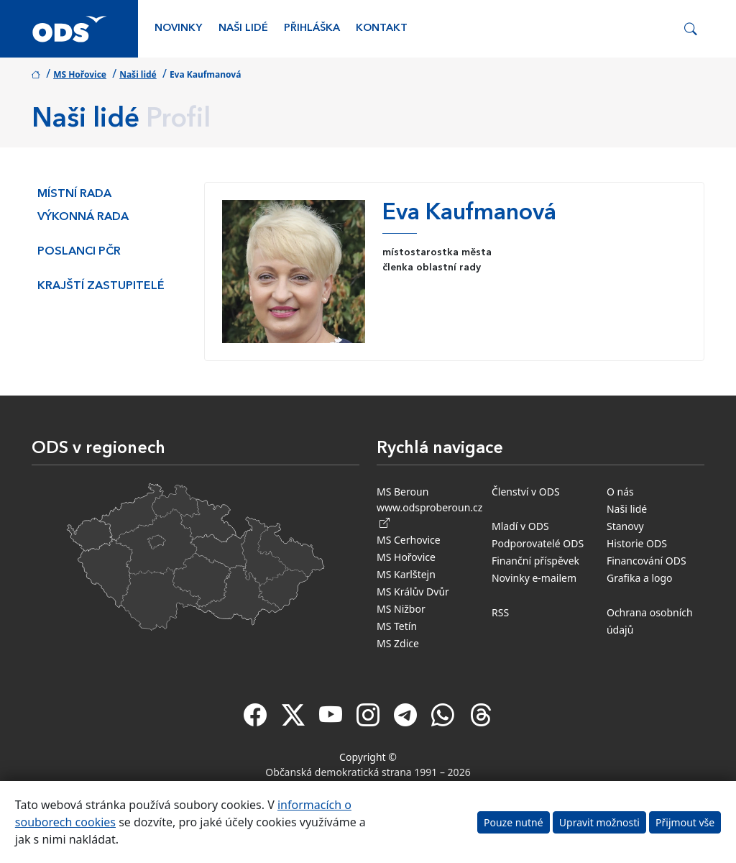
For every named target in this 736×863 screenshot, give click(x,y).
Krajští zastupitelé (101, 286)
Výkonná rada (83, 217)
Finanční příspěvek (535, 560)
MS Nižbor (401, 609)
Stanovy (625, 526)
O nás (620, 491)
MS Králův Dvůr (413, 591)
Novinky (178, 28)
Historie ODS (637, 543)
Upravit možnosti (599, 822)
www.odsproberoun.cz (429, 515)
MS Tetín (397, 626)
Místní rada (74, 194)
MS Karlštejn (406, 574)
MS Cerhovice (409, 540)
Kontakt (382, 28)
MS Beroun (402, 491)
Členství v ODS (526, 491)
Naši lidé (243, 28)
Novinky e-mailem (534, 578)
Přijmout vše (685, 822)
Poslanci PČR (79, 251)
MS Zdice (398, 643)
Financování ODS (646, 560)
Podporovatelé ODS (538, 543)
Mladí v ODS (520, 526)
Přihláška (312, 28)
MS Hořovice (79, 74)
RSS (500, 612)
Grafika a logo (640, 578)
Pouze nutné (513, 822)
